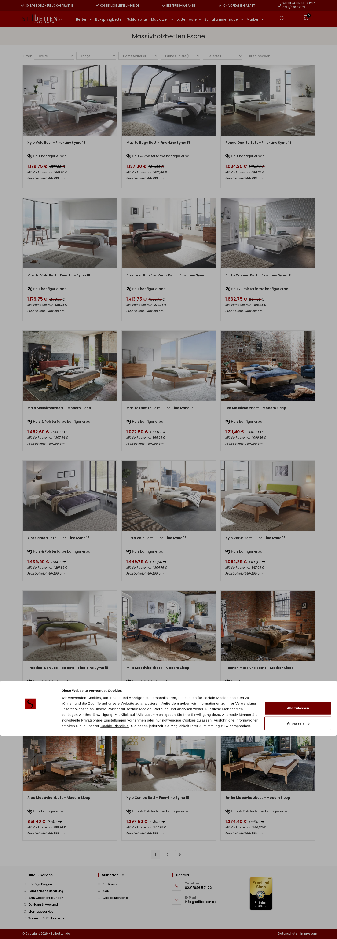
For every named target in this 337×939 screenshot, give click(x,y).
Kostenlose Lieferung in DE (119, 5)
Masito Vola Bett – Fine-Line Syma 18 (58, 275)
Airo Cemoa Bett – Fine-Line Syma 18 (58, 538)
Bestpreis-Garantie (180, 5)
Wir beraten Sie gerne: (298, 3)
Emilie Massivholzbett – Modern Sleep (257, 797)
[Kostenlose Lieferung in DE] (97, 5)
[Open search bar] (282, 18)
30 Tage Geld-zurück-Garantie (49, 5)
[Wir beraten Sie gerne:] (279, 5)
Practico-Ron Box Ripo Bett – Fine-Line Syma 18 (67, 667)
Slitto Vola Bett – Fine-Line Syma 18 (156, 538)
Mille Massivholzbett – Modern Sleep (157, 667)
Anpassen (298, 926)
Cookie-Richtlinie (114, 929)
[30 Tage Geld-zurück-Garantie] (22, 5)
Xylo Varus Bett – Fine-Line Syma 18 (255, 538)
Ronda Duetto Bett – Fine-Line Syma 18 (258, 142)
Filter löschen (259, 56)
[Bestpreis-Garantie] (163, 5)
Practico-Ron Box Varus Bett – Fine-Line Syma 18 (167, 275)
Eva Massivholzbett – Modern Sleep (255, 408)
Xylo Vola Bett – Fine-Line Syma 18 (56, 142)
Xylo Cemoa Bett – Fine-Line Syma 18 (157, 797)
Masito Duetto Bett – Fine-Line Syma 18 (160, 408)
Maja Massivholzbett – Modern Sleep (59, 408)
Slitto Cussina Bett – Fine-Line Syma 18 (258, 275)
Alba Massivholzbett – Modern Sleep (58, 797)
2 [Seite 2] (167, 855)
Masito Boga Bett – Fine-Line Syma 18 (158, 142)
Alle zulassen (298, 911)
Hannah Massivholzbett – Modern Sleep (259, 667)
